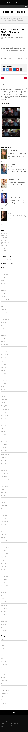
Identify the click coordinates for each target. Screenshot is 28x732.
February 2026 (4, 274)
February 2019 (4, 473)
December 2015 (5, 579)
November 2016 (5, 547)
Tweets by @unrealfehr (6, 259)
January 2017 (4, 544)
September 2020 (5, 415)
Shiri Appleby (4, 245)
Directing (3, 651)
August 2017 (4, 524)
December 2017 (5, 512)
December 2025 (5, 277)
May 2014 (3, 630)
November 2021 (5, 380)
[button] (25, 6)
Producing (3, 674)
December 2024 (5, 296)
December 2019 (5, 444)
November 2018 (5, 479)
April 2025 (3, 287)
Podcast (3, 671)
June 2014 (3, 627)
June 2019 (3, 463)
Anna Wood (4, 235)
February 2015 (4, 608)
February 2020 (4, 438)
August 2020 (4, 418)
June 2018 (3, 495)
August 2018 (4, 489)
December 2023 (5, 316)
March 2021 (4, 399)
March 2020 (4, 434)
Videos (2, 696)
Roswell (3, 677)
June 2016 (3, 563)
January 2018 (4, 508)
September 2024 (5, 303)
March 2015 (4, 605)
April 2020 (3, 431)
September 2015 (5, 585)
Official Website (4, 664)
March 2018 (4, 505)
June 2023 (3, 325)
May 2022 (3, 367)
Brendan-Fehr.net (22, 88)
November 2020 (5, 409)
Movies (3, 658)
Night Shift (3, 661)
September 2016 (5, 553)
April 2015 (3, 602)
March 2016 (4, 573)
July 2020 (3, 422)
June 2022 (3, 364)
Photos (3, 61)
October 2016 (4, 550)
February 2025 (4, 293)
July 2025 (3, 283)
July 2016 (3, 560)
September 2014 (5, 621)
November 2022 (5, 348)
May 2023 (3, 328)
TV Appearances (5, 690)
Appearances (4, 639)
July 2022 (3, 361)
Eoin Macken (4, 238)
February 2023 (4, 338)
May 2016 (3, 566)
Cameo (3, 645)
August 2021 (4, 386)
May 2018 (3, 499)
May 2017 (3, 534)
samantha (22, 37)
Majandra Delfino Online (6, 247)
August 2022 (4, 357)
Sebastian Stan (4, 234)
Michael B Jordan (5, 242)
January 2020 (4, 441)
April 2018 (3, 502)
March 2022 (4, 373)
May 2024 (3, 306)
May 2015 (3, 598)
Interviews (3, 655)
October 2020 (4, 412)
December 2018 (5, 476)
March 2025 (4, 290)
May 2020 (3, 428)
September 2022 (5, 354)
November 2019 (5, 447)
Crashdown (4, 237)
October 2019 (4, 451)
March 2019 (4, 470)
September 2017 (5, 521)
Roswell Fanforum (5, 248)
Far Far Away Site (5, 240)
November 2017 (5, 515)
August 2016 (4, 557)
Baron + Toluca (4, 642)
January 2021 (4, 406)
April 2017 (3, 537)
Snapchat (3, 683)
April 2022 (3, 370)
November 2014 (5, 618)
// (14, 56)
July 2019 (3, 460)
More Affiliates (4, 252)
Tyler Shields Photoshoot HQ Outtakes (17, 58)
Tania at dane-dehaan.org (17, 50)
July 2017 (3, 528)
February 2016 (4, 576)
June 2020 (3, 425)
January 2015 (4, 611)
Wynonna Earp (4, 703)
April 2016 (3, 569)
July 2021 (3, 389)
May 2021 (3, 393)
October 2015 (4, 582)
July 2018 (3, 492)
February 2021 (4, 402)
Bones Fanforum (5, 250)
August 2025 (4, 280)
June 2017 (3, 531)
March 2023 (4, 335)
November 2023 (5, 319)
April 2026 (3, 271)
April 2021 (3, 396)
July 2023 (3, 322)
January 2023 (4, 341)
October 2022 (4, 351)
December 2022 (5, 344)
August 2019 (4, 457)
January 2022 (4, 377)
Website (3, 700)
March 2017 (4, 540)
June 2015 (3, 595)
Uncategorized (4, 693)
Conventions (4, 648)
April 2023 (3, 332)
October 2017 (4, 518)
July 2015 (3, 592)
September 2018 (5, 486)
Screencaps (4, 680)
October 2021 (4, 383)
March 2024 (4, 309)
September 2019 (5, 454)
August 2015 (4, 589)
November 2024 (5, 300)
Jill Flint (2, 243)
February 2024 (4, 312)
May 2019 (3, 467)
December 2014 (5, 614)
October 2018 (4, 483)
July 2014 (3, 624)
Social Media (4, 687)
